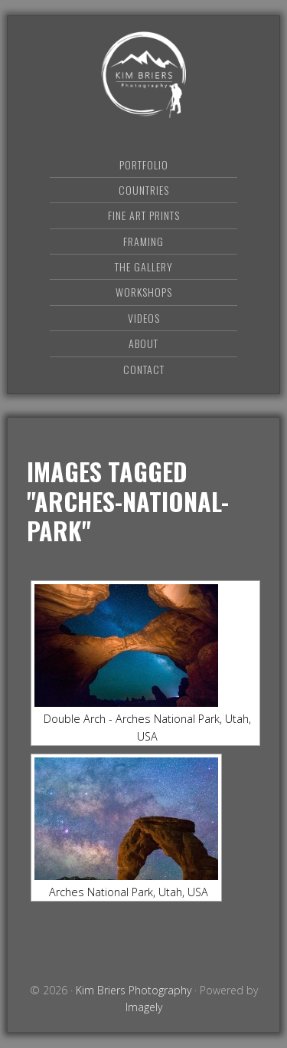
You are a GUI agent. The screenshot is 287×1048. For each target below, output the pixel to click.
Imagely (144, 1007)
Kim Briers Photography (144, 74)
